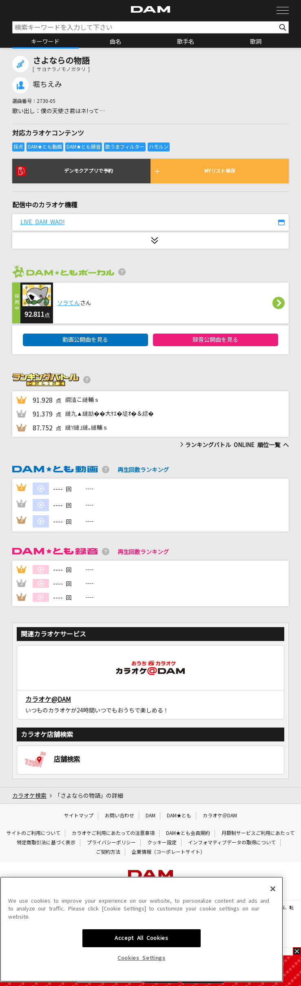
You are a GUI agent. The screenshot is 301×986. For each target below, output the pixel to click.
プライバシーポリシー (111, 842)
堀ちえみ (47, 84)
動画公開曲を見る (85, 340)
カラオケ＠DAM (220, 815)
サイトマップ (78, 815)
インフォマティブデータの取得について (232, 842)
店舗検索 (67, 759)
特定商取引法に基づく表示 (46, 842)
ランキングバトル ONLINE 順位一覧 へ (234, 445)
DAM (150, 815)
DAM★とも (179, 815)
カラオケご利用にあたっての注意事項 (113, 833)
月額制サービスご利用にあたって (257, 833)
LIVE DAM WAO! (42, 222)
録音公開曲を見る (215, 340)
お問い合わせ (119, 815)
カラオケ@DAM (48, 699)
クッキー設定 (162, 842)
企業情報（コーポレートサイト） (168, 852)
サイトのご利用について (33, 833)
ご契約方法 (108, 852)
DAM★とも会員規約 (188, 833)
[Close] (273, 938)
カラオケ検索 (29, 796)
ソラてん (68, 303)
